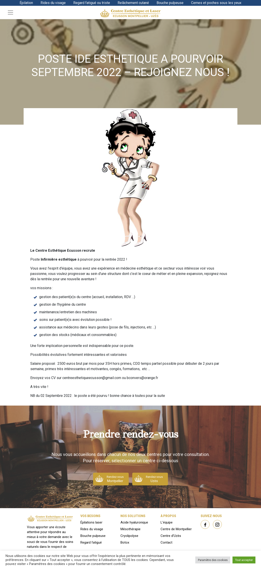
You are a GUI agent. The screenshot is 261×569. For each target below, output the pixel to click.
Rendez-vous (115, 479)
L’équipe (167, 522)
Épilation (26, 3)
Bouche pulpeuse (170, 3)
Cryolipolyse (129, 536)
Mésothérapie (130, 529)
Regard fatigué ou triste (91, 3)
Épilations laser (91, 522)
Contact (166, 542)
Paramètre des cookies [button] (213, 560)
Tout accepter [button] (244, 560)
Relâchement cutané (133, 3)
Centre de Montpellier (176, 529)
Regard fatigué (91, 542)
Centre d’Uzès (171, 536)
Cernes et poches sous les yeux (216, 3)
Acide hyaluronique (134, 522)
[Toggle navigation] (10, 12)
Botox (124, 542)
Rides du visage (53, 3)
